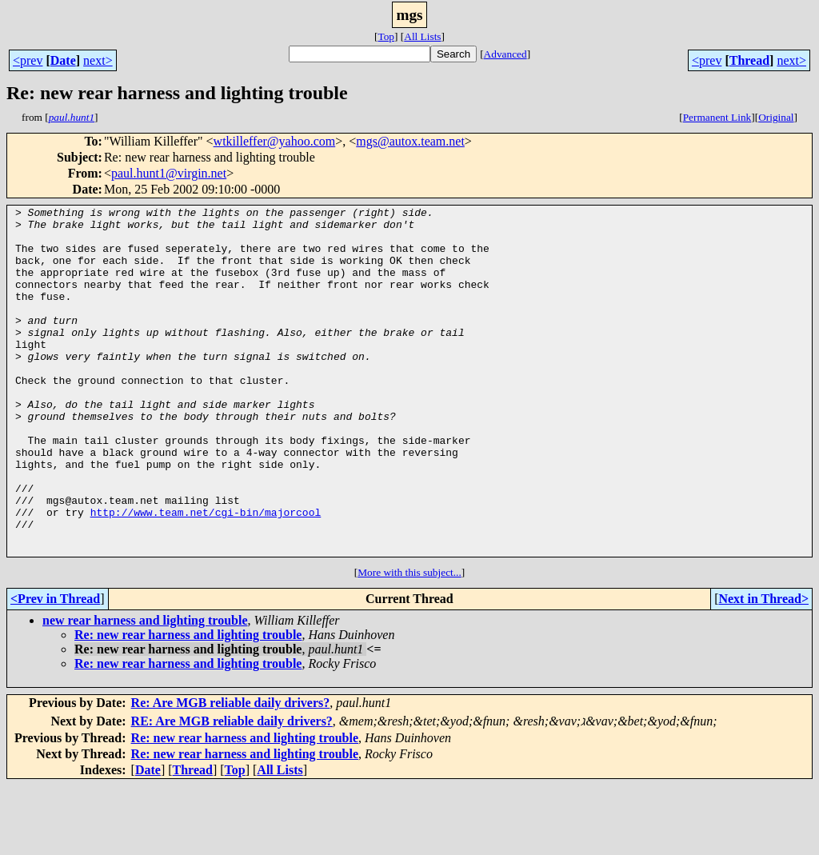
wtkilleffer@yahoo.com (275, 141)
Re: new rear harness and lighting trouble (188, 704)
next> (98, 60)
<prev (27, 60)
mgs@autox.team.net (410, 141)
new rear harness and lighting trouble (144, 690)
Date (63, 60)
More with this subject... (409, 642)
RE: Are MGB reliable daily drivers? (232, 790)
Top (386, 36)
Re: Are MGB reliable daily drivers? (230, 772)
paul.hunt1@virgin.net (168, 173)
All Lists (422, 36)
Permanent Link (717, 117)
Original (775, 117)
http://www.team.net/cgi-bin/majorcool (206, 574)
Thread (749, 60)
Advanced (505, 54)
